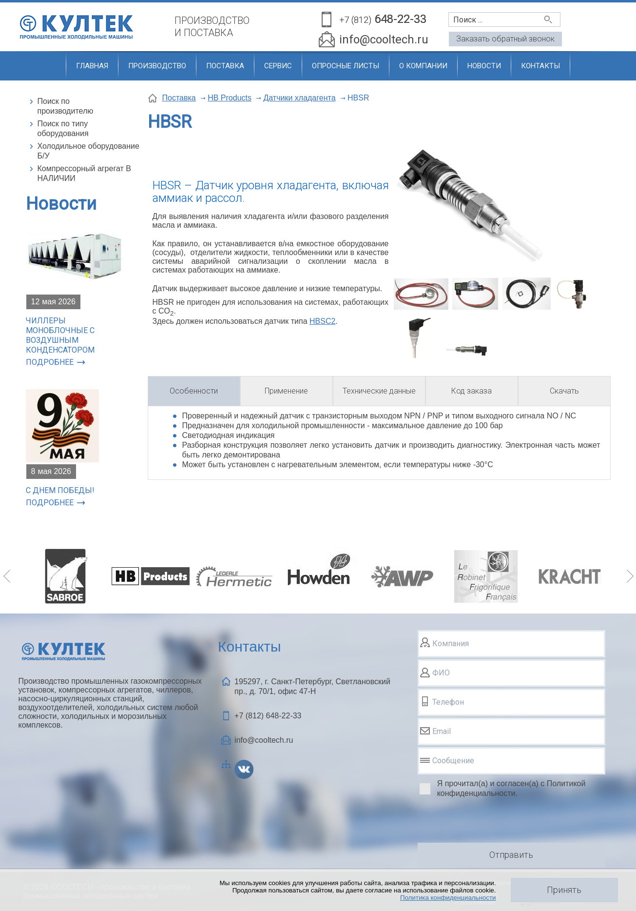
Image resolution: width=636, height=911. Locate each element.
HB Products (229, 98)
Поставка (225, 65)
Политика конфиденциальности (448, 897)
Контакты (540, 65)
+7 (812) (267, 716)
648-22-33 (382, 19)
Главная (92, 65)
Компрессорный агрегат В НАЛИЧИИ (84, 173)
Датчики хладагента (299, 98)
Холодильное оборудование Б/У (88, 151)
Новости (484, 65)
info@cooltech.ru (383, 39)
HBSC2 (322, 321)
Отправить (511, 855)
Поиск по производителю (66, 106)
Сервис (278, 65)
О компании (423, 65)
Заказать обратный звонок (505, 38)
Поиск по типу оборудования (63, 128)
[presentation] (492, 822)
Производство (157, 65)
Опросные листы (345, 65)
